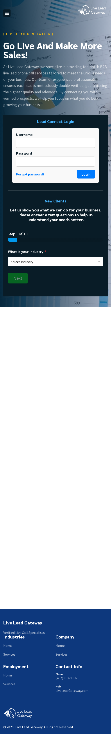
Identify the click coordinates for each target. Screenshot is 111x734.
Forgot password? (30, 174)
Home (8, 645)
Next (17, 278)
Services (9, 654)
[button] (7, 13)
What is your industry (27, 251)
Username (24, 134)
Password (24, 153)
